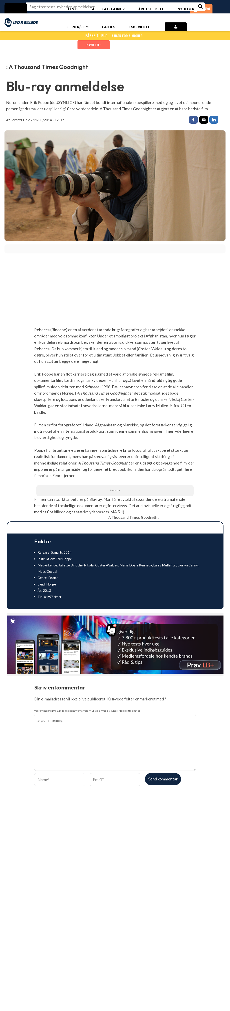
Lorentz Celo (20, 120)
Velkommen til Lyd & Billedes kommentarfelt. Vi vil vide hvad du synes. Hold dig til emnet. (87, 711)
